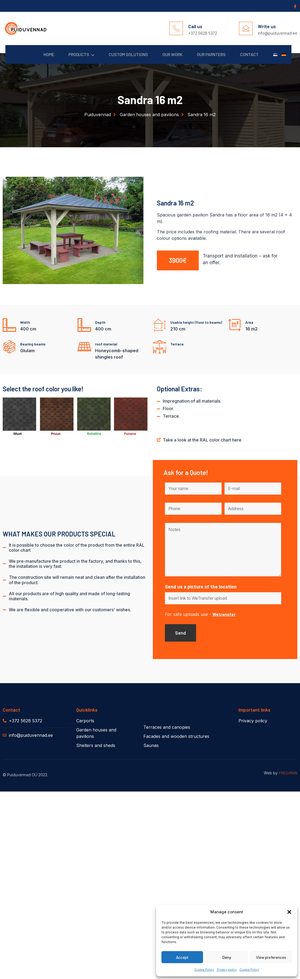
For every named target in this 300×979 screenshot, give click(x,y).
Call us (195, 26)
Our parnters (206, 54)
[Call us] (176, 28)
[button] (289, 912)
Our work (166, 54)
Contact (246, 54)
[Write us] (245, 28)
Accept (182, 957)
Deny (226, 957)
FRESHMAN (288, 774)
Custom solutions (120, 54)
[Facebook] (294, 6)
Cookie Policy (204, 969)
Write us (267, 26)
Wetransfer (224, 614)
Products (72, 54)
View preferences (271, 957)
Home (37, 54)
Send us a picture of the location (201, 587)
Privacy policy (227, 969)
